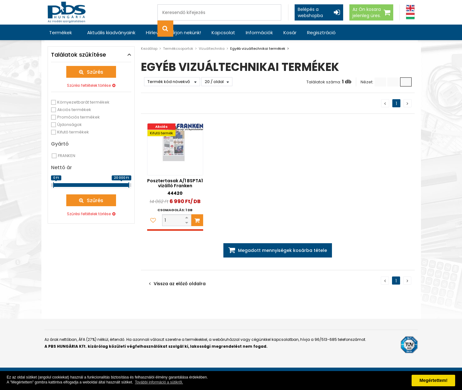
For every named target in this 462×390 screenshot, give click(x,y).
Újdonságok (69, 125)
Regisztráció (321, 32)
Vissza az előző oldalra (180, 284)
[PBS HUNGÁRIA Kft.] (67, 12)
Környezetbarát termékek (83, 102)
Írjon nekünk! (187, 32)
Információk (259, 32)
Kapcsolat (223, 32)
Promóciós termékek (78, 117)
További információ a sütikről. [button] (159, 382)
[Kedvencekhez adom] (153, 220)
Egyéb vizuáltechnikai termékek (257, 48)
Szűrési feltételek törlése (89, 85)
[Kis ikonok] (393, 81)
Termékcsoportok (178, 48)
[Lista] (380, 81)
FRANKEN (66, 156)
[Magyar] (410, 16)
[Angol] (410, 8)
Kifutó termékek (73, 132)
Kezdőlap (149, 48)
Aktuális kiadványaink (111, 32)
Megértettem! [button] (433, 380)
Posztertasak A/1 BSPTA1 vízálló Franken (175, 183)
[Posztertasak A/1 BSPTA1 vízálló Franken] (175, 149)
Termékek (60, 32)
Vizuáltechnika (212, 48)
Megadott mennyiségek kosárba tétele (282, 250)
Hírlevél (154, 32)
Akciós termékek (74, 110)
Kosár (289, 32)
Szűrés (95, 72)
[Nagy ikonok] (406, 81)
